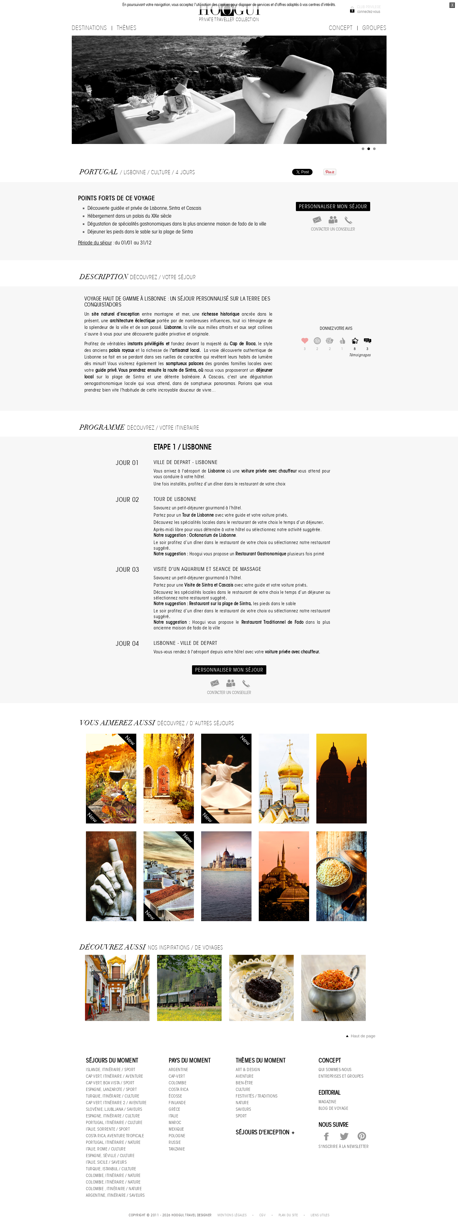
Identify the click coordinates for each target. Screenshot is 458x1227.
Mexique (176, 1129)
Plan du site (288, 1215)
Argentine (178, 1069)
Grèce (174, 1109)
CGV (262, 1215)
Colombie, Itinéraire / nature (113, 1175)
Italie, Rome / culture (106, 1149)
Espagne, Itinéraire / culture (113, 1116)
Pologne (177, 1135)
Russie (175, 1142)
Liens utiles (320, 1215)
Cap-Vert (177, 1076)
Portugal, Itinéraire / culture (114, 1122)
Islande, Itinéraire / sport (110, 1069)
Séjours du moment (112, 1060)
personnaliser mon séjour (333, 206)
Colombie (177, 1083)
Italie (173, 1116)
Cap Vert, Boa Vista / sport (110, 1083)
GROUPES (374, 28)
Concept (330, 1060)
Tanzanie (177, 1149)
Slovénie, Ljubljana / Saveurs (114, 1109)
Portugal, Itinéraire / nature (113, 1142)
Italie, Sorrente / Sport (108, 1129)
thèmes (127, 28)
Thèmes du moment (260, 1060)
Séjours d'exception (265, 1132)
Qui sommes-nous (335, 1069)
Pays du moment (189, 1060)
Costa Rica (178, 1089)
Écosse (175, 1096)
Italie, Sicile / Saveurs (106, 1162)
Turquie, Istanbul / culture (111, 1169)
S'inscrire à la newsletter (344, 1146)
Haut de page (363, 1036)
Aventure (244, 1076)
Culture (243, 1089)
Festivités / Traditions (257, 1096)
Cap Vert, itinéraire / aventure (114, 1076)
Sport (241, 1116)
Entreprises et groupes (341, 1076)
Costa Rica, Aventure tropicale (115, 1135)
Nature (242, 1102)
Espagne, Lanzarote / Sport (111, 1089)
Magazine (327, 1101)
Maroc (175, 1122)
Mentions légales (232, 1215)
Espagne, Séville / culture (110, 1155)
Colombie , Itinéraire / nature (114, 1188)
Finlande (177, 1102)
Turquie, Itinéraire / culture (112, 1096)
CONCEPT (341, 28)
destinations (89, 28)
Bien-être (244, 1083)
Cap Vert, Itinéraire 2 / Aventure (116, 1102)
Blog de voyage (333, 1108)
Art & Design (248, 1069)
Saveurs (243, 1109)
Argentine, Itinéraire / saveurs (115, 1195)
